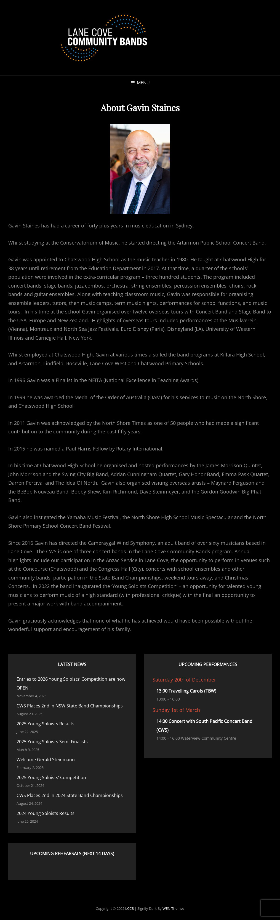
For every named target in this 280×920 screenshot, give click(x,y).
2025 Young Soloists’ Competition (51, 777)
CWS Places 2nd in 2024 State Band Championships (70, 795)
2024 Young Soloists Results (45, 813)
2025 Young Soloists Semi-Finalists (52, 742)
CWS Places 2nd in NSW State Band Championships (70, 706)
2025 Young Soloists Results (45, 724)
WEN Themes (173, 908)
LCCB (129, 908)
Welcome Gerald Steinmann (46, 760)
